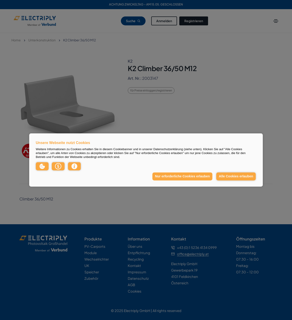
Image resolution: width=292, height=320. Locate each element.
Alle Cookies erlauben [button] (236, 176)
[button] (42, 166)
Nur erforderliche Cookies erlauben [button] (182, 176)
